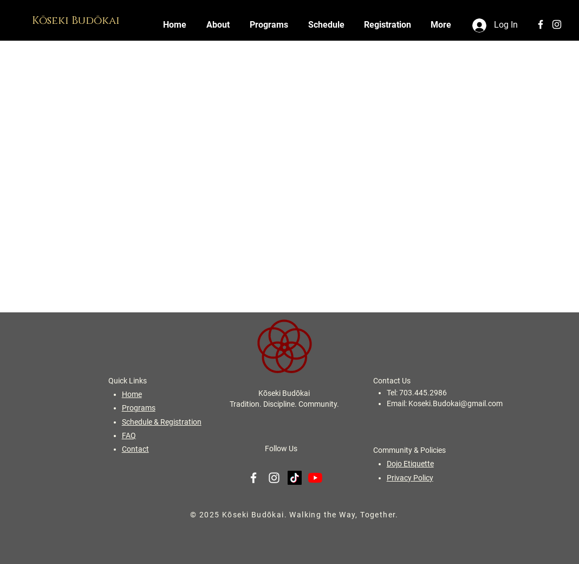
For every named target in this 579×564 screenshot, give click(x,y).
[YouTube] (315, 478)
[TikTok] (295, 478)
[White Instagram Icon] (557, 24)
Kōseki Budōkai (77, 21)
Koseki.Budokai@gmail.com (455, 403)
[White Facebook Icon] (541, 24)
